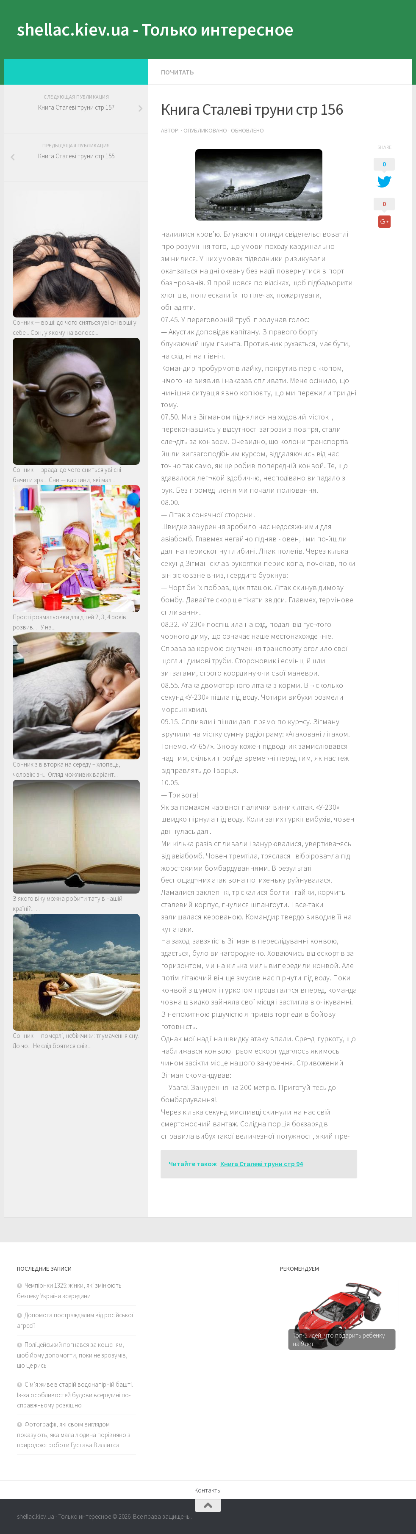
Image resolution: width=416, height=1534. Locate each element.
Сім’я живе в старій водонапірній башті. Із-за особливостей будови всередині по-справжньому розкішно (75, 1394)
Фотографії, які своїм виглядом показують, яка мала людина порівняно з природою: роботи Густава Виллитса (73, 1434)
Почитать (177, 72)
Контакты (208, 1490)
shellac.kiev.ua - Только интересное (155, 29)
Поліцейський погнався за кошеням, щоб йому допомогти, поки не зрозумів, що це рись (72, 1355)
